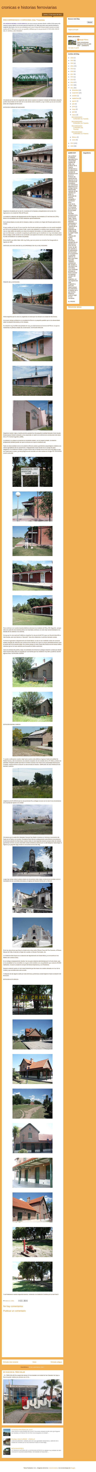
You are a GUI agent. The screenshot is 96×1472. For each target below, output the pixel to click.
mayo (74, 109)
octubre (74, 95)
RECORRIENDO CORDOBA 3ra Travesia (80, 122)
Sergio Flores (83, 39)
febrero (74, 137)
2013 (72, 82)
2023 (72, 60)
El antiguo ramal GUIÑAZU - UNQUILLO (23, 1439)
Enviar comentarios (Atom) (36, 1367)
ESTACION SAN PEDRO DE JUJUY (21, 1429)
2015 (72, 77)
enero (74, 140)
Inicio (34, 1362)
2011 (72, 88)
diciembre (75, 90)
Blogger (73, 1468)
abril (73, 112)
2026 (72, 58)
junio (73, 106)
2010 (72, 143)
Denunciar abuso (75, 307)
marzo (74, 115)
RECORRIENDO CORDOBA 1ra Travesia (80, 133)
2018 (72, 71)
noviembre (75, 93)
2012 (72, 85)
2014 (72, 79)
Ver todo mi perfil (73, 48)
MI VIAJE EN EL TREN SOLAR (14, 1372)
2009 (72, 146)
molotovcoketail (53, 1468)
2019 (72, 68)
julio (73, 104)
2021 (72, 66)
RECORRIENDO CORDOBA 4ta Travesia (80, 118)
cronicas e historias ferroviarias (29, 7)
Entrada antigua (56, 1362)
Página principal (73, 29)
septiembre (75, 98)
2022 (72, 63)
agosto (74, 101)
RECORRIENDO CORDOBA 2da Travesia (77, 127)
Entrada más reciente (10, 1362)
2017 (72, 74)
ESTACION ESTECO (17, 1448)
